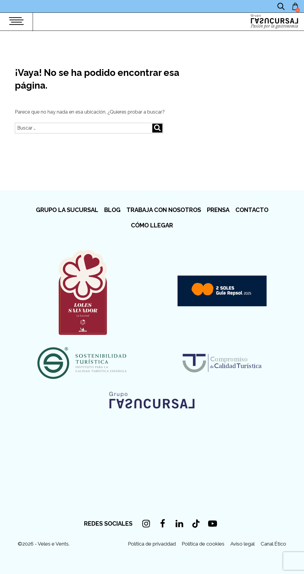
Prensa (218, 209)
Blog (112, 209)
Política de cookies (203, 544)
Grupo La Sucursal (67, 209)
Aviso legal (242, 544)
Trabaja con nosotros (163, 209)
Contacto (251, 209)
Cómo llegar (152, 225)
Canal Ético (273, 544)
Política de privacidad (152, 544)
